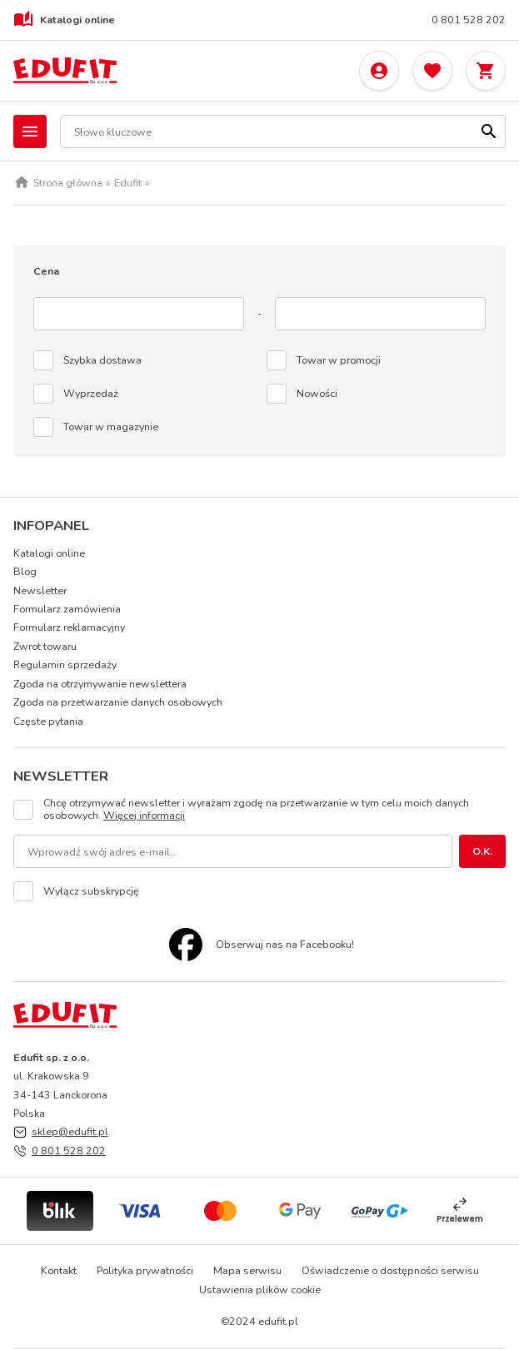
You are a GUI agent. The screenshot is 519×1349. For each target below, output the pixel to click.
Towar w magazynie (110, 427)
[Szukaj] (489, 131)
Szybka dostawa (102, 360)
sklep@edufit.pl (70, 1131)
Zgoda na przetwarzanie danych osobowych (117, 702)
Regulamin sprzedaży (65, 664)
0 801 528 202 (469, 20)
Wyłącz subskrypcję (91, 891)
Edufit (128, 183)
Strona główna (67, 183)
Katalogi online (64, 20)
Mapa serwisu (247, 1270)
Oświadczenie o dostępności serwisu (390, 1270)
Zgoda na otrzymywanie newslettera (100, 684)
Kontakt (59, 1270)
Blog (25, 571)
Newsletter (40, 590)
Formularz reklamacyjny (69, 627)
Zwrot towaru (45, 646)
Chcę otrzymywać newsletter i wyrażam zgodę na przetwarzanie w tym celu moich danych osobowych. (256, 809)
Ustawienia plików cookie (260, 1289)
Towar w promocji (339, 360)
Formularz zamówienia (67, 609)
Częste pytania (48, 721)
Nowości (317, 393)
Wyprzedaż (90, 393)
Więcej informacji (144, 815)
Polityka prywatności (145, 1270)
